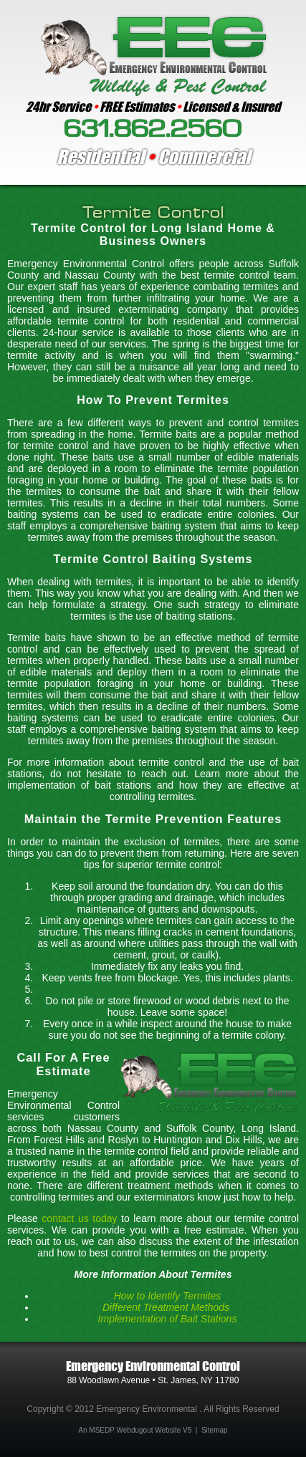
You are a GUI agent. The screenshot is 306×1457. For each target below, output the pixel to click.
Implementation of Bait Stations (167, 1318)
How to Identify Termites (167, 1296)
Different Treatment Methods (167, 1307)
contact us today (79, 1218)
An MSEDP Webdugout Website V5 (134, 1430)
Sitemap (214, 1430)
